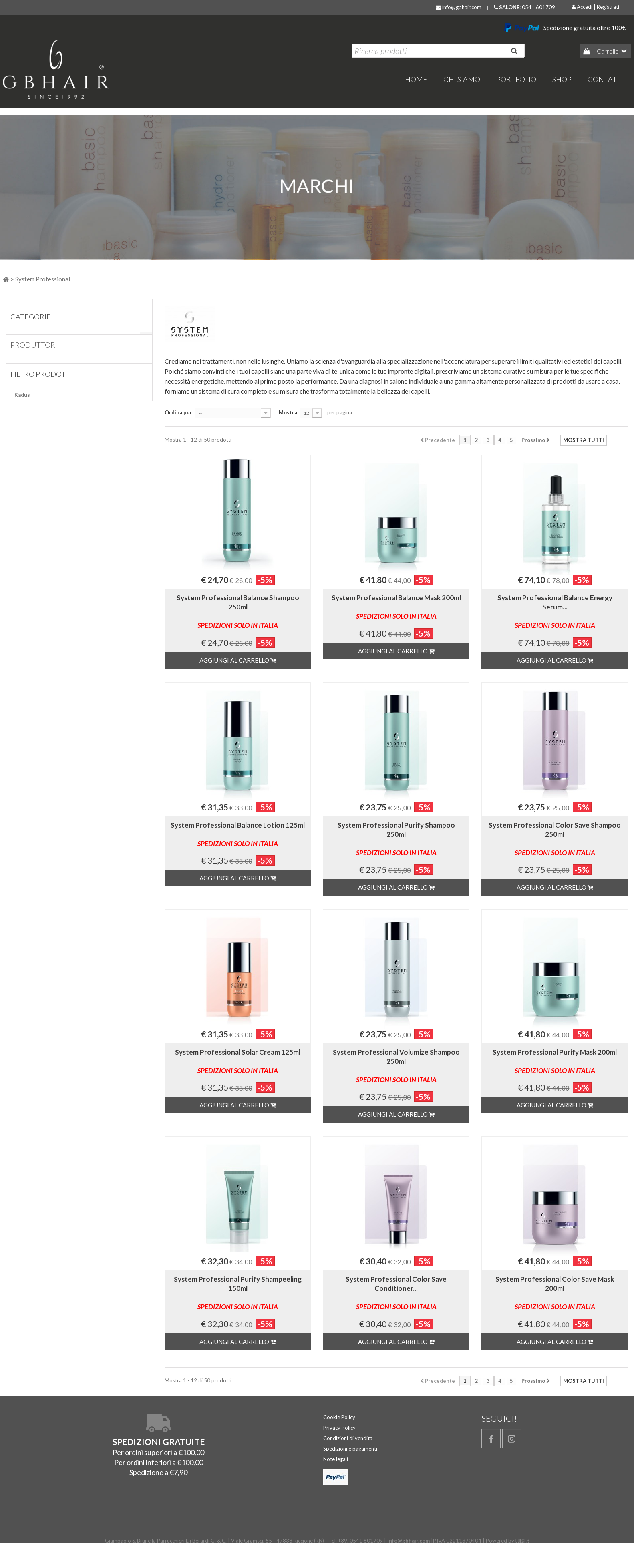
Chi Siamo (461, 79)
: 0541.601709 (524, 7)
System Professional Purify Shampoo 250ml (396, 839)
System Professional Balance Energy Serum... (554, 611)
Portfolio (516, 79)
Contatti (605, 79)
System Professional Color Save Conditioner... (396, 1293)
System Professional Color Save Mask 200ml (554, 1293)
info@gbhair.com (458, 7)
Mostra (288, 412)
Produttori (33, 358)
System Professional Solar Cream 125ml (237, 1061)
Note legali (335, 1459)
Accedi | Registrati (595, 7)
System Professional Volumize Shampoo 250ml (396, 1066)
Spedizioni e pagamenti (350, 1448)
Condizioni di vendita (347, 1438)
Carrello (607, 51)
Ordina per (178, 412)
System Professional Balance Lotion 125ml (238, 834)
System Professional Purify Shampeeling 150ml (238, 1293)
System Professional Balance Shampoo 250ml (238, 611)
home (416, 79)
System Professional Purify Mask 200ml (555, 1061)
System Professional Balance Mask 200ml (396, 606)
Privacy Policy (339, 1427)
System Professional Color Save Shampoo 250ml (555, 839)
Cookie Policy (339, 1417)
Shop (562, 79)
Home (21, 338)
